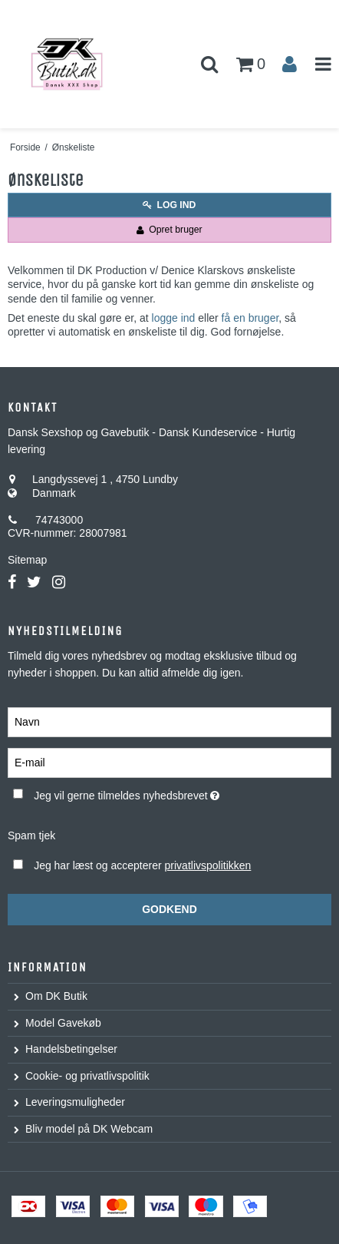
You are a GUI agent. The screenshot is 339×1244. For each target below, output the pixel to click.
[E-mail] (169, 762)
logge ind (174, 318)
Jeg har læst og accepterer (142, 865)
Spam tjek (31, 835)
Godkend (169, 909)
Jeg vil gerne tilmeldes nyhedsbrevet (147, 792)
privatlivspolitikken (208, 865)
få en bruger (250, 318)
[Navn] (169, 722)
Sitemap (27, 560)
